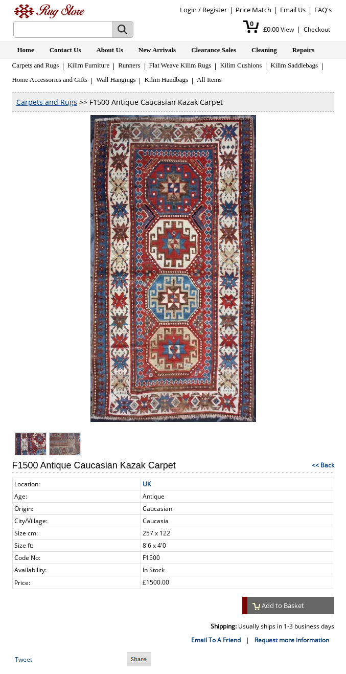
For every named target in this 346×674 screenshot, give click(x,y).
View (287, 29)
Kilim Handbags (166, 79)
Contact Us (65, 50)
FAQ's (323, 9)
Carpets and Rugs (35, 65)
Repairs (303, 50)
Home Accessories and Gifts (50, 79)
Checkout (317, 29)
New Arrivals (157, 50)
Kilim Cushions (241, 65)
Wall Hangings (115, 79)
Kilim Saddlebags (294, 65)
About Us (109, 50)
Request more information (292, 640)
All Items (209, 79)
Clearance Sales (213, 50)
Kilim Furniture (88, 65)
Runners (129, 65)
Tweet (23, 659)
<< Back (323, 465)
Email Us (293, 9)
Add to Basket (278, 605)
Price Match (253, 9)
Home (25, 50)
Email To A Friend (216, 640)
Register (214, 9)
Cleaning (264, 50)
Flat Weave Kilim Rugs (180, 65)
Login (188, 9)
